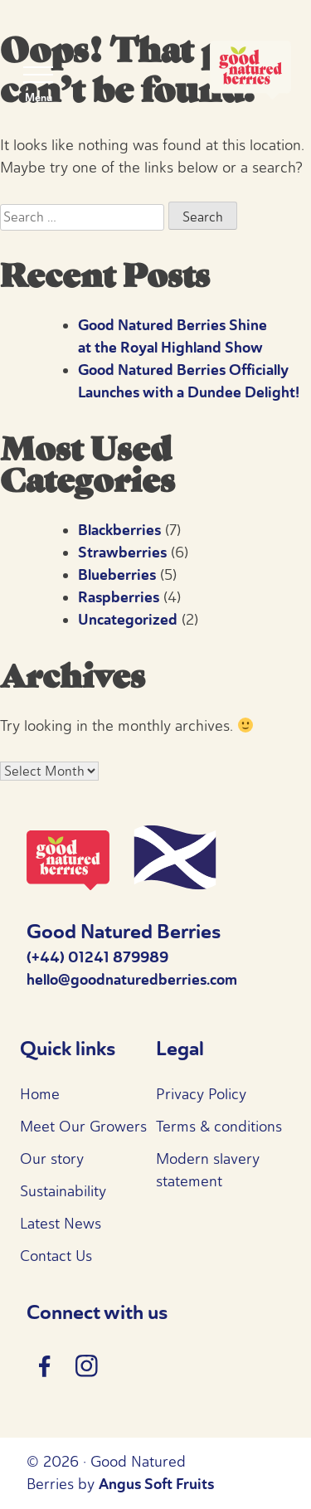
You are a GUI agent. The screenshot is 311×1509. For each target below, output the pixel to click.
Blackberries (119, 530)
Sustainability (63, 1191)
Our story (52, 1159)
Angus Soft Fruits (156, 1484)
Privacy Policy (201, 1094)
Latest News (60, 1224)
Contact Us (56, 1256)
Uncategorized (127, 620)
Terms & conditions (219, 1126)
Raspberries (118, 597)
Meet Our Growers (83, 1126)
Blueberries (117, 575)
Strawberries (122, 552)
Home (40, 1094)
